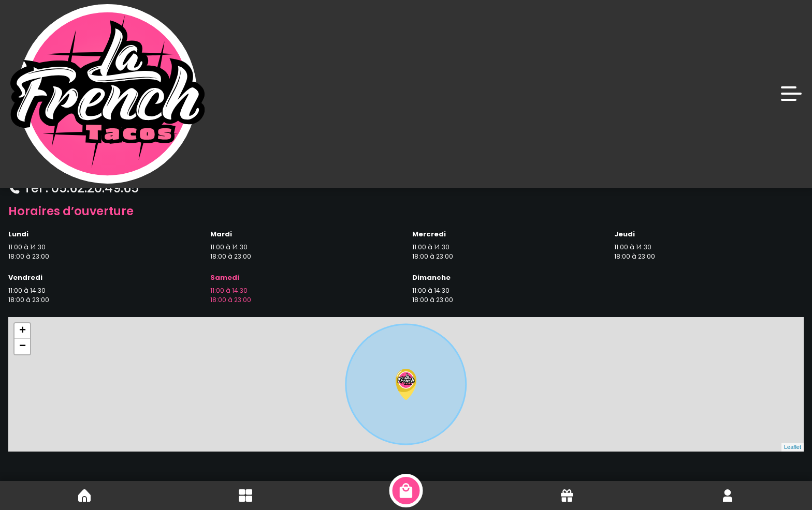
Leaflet (792, 447)
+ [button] (22, 331)
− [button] (22, 346)
